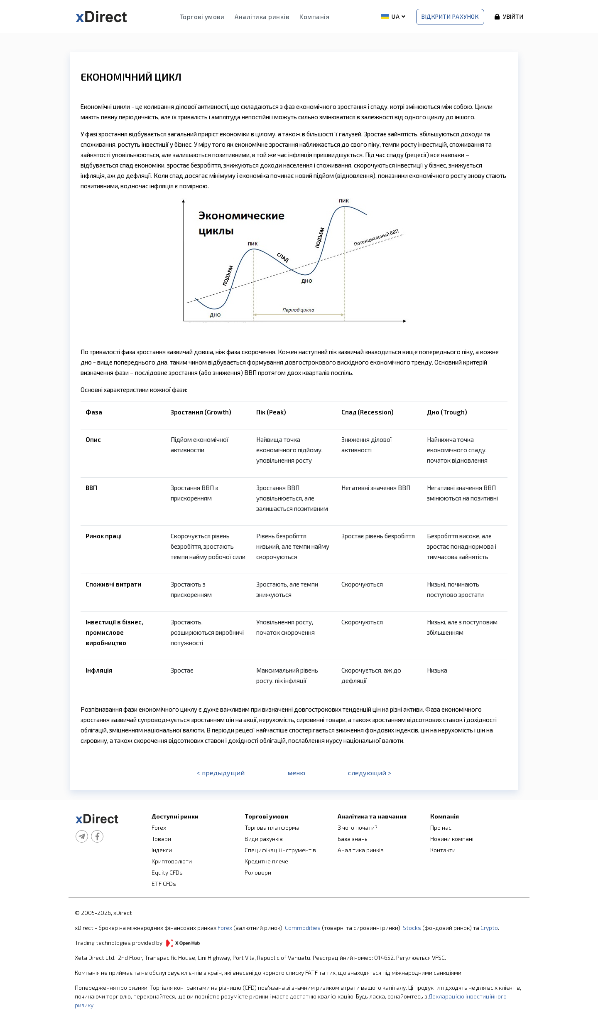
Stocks (412, 927)
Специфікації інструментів (280, 849)
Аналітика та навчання (372, 816)
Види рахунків (264, 838)
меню (296, 773)
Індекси (162, 849)
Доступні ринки (175, 816)
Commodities (303, 927)
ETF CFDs (164, 883)
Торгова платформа (272, 827)
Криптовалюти (172, 861)
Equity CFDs (167, 872)
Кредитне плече (266, 861)
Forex (159, 827)
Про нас (440, 827)
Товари (161, 838)
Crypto (489, 927)
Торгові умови (202, 16)
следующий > (369, 773)
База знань (353, 838)
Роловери (258, 872)
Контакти (443, 849)
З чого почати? (357, 827)
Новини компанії (452, 838)
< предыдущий (220, 773)
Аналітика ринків (262, 16)
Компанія (314, 16)
